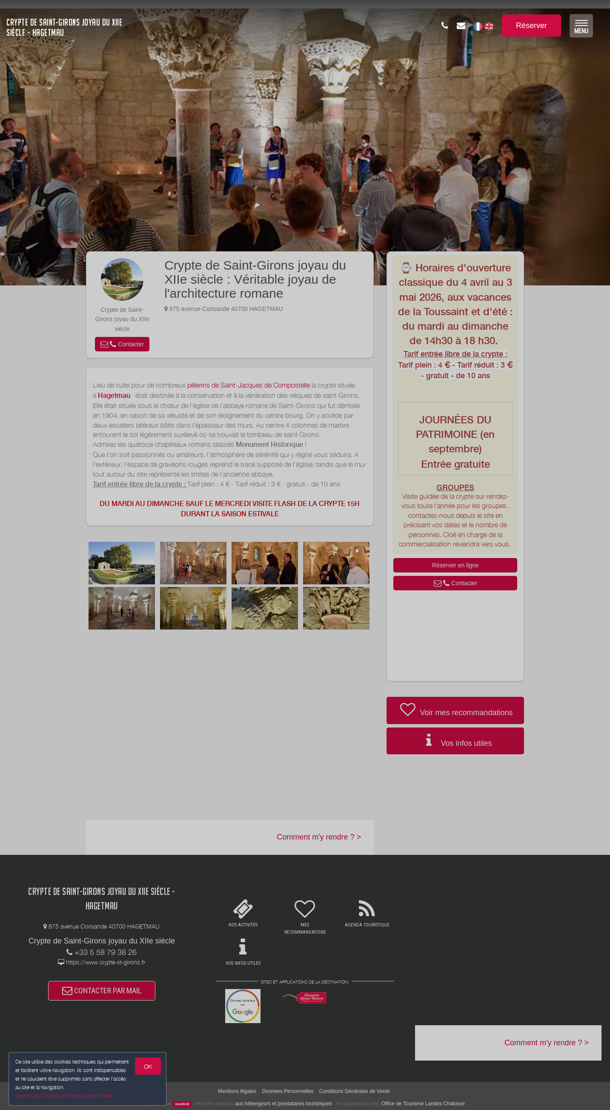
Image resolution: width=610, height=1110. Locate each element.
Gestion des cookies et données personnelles (64, 1096)
